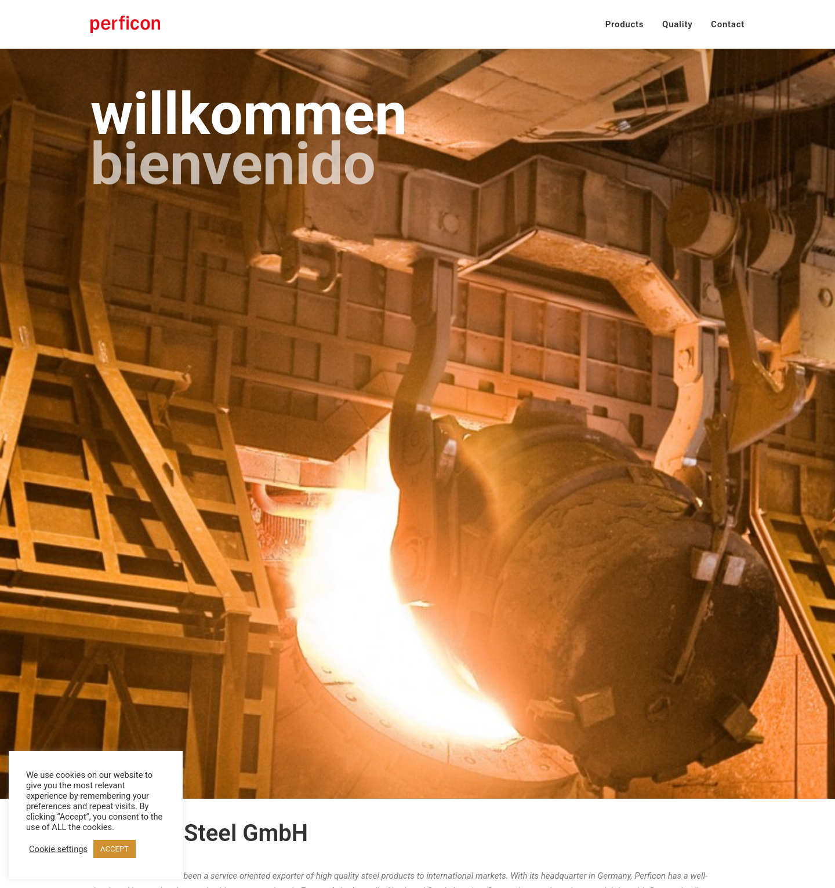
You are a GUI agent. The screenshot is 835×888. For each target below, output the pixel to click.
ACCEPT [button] (114, 849)
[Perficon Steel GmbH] (125, 24)
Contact (728, 24)
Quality (677, 24)
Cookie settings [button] (58, 849)
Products (624, 24)
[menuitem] (628, 24)
